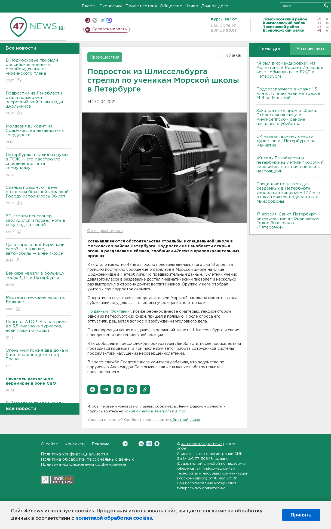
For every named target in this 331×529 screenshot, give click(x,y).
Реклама (100, 444)
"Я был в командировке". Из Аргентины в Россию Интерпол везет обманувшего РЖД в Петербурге (289, 70)
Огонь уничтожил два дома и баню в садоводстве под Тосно (38, 359)
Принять (301, 515)
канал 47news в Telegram (147, 411)
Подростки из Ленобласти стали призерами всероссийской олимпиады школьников (38, 104)
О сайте (49, 444)
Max (157, 443)
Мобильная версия (87, 20)
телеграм (102, 20)
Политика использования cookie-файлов (83, 464)
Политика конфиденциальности (74, 454)
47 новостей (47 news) (202, 444)
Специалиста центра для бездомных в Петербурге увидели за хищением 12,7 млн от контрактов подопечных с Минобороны (288, 192)
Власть (89, 6)
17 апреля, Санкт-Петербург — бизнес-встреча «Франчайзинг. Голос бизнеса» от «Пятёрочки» (288, 220)
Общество (171, 6)
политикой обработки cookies (113, 518)
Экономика (111, 6)
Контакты (75, 444)
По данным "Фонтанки (108, 311)
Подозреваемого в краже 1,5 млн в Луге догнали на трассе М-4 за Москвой (288, 93)
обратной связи (185, 419)
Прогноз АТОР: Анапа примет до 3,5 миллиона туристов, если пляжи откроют (38, 330)
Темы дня (269, 49)
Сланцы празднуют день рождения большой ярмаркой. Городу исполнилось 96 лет (38, 196)
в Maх (180, 411)
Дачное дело (214, 6)
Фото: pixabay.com (105, 231)
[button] (92, 389)
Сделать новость (109, 29)
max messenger (109, 20)
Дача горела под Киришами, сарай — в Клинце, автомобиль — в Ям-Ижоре (38, 253)
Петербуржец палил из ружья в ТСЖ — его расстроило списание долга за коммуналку (38, 165)
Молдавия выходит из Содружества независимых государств (38, 134)
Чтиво (191, 6)
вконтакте (94, 20)
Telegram (149, 443)
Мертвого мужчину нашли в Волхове (38, 303)
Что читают (311, 49)
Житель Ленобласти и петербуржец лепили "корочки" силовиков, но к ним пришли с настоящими (290, 164)
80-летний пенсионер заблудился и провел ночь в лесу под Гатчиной (38, 224)
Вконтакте (125, 443)
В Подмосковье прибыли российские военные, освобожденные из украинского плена (38, 71)
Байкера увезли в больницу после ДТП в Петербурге (38, 279)
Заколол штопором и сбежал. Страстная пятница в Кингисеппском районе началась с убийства (287, 117)
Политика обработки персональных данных (87, 459)
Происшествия (141, 6)
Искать (326, 6)
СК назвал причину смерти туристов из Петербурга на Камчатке (285, 141)
